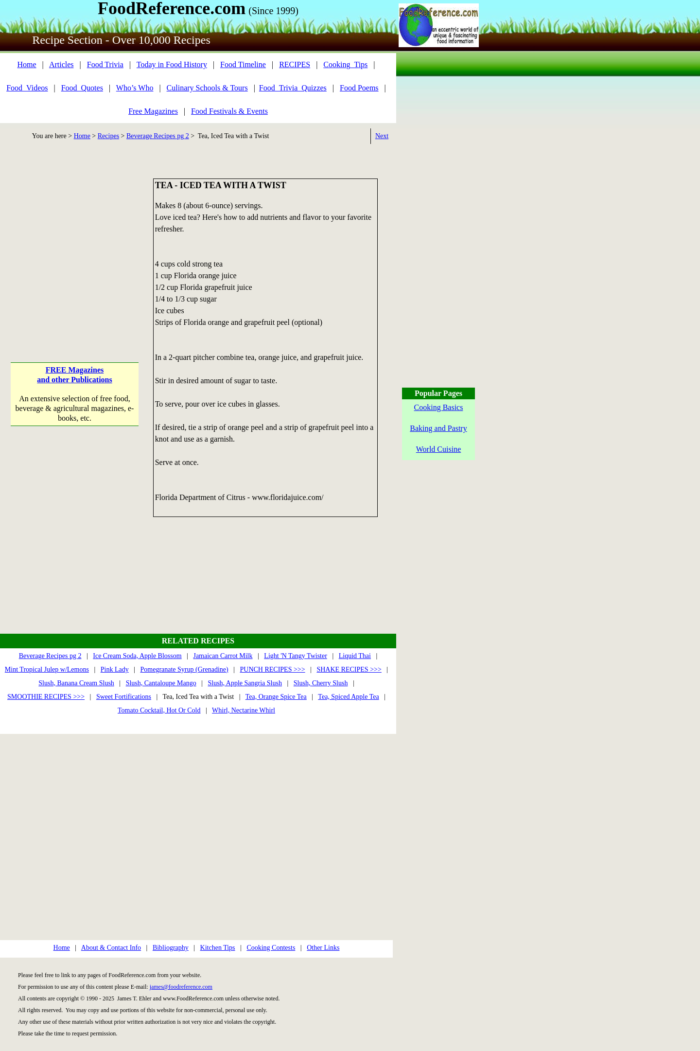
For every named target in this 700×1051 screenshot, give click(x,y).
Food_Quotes (82, 88)
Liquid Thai (355, 655)
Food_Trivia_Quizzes (293, 88)
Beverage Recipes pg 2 (157, 136)
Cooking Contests (270, 947)
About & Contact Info (111, 947)
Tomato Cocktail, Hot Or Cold (159, 710)
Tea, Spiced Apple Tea (348, 696)
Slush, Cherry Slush (321, 683)
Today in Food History (172, 64)
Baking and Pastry (438, 428)
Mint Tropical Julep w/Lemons (47, 669)
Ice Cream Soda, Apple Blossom (137, 655)
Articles (61, 64)
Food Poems (359, 88)
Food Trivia (105, 64)
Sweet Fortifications (123, 696)
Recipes (108, 136)
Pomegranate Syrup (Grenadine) (184, 669)
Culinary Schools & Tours (207, 88)
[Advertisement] (74, 239)
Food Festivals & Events (229, 111)
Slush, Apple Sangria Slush (245, 683)
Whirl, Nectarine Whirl (243, 710)
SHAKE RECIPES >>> (348, 669)
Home (26, 64)
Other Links (323, 947)
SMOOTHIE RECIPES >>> (46, 696)
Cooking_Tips (345, 64)
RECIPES (294, 64)
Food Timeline (243, 64)
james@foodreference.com (181, 986)
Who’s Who (135, 88)
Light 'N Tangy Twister (295, 655)
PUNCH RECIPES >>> (272, 669)
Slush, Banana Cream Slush (76, 683)
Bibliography (171, 947)
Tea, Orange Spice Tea (276, 696)
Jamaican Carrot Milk (222, 655)
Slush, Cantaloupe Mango (161, 683)
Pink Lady (115, 669)
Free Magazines (153, 111)
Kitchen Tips (217, 947)
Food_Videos (27, 88)
